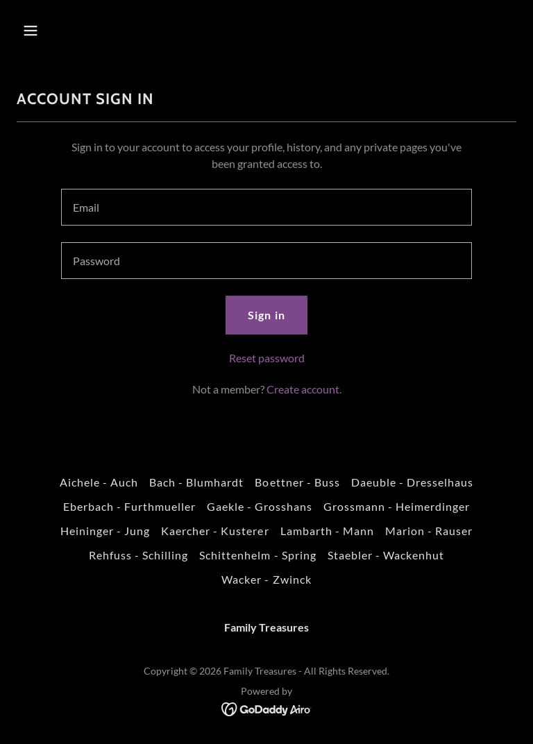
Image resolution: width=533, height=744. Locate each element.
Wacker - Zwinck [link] (266, 579)
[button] (74, 30)
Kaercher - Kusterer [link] (215, 530)
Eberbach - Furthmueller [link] (129, 506)
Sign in (266, 314)
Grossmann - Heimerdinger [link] (396, 506)
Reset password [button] (267, 357)
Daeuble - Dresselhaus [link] (412, 482)
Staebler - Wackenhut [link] (386, 554)
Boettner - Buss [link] (297, 482)
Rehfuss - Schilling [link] (138, 554)
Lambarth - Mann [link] (327, 530)
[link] (266, 707)
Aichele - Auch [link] (99, 482)
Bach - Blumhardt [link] (196, 482)
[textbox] (266, 207)
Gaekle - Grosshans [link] (259, 506)
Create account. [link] (303, 389)
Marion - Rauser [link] (429, 530)
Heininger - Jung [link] (105, 530)
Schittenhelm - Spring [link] (257, 554)
